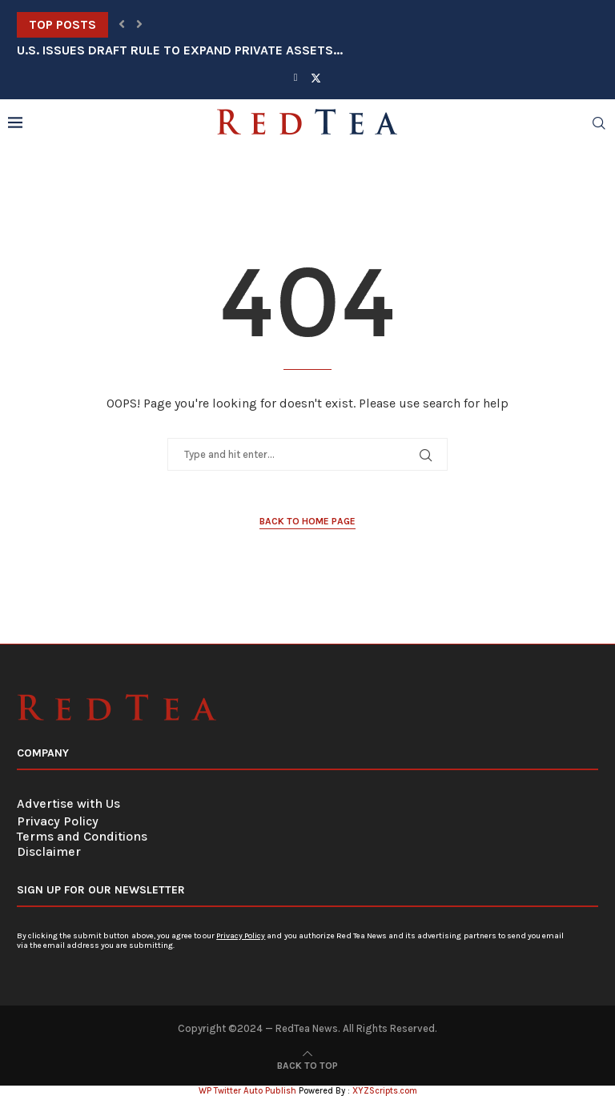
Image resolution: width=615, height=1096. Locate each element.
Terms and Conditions (82, 836)
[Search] (599, 123)
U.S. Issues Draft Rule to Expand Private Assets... (180, 50)
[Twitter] (316, 77)
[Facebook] (296, 77)
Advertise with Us (68, 803)
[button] (122, 25)
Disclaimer (49, 851)
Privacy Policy (57, 821)
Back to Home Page (307, 521)
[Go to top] (307, 1064)
